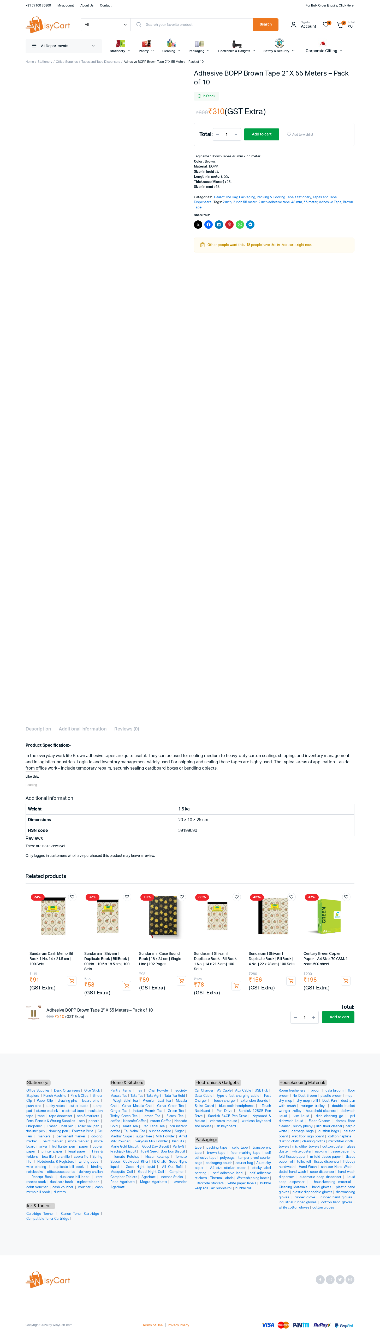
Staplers (33, 1096)
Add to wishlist (302, 134)
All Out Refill (172, 1167)
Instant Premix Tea (147, 1111)
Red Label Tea (153, 1126)
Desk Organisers (67, 1090)
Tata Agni (153, 1096)
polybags (227, 1158)
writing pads (89, 1161)
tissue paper (340, 1151)
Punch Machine (55, 1096)
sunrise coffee (160, 1131)
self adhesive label (228, 1173)
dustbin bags (328, 1131)
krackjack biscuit (123, 1151)
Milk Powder (165, 1136)
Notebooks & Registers (55, 1161)
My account (65, 5)
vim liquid (301, 1116)
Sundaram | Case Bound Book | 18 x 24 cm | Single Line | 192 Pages (160, 959)
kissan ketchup (157, 1157)
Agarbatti (148, 1177)
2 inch (227, 202)
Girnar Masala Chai (137, 1106)
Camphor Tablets (123, 1177)
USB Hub (262, 1090)
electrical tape (73, 1111)
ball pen (67, 1126)
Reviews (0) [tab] (126, 729)
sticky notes (56, 1106)
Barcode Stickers (210, 1183)
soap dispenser (322, 1172)
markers (45, 1136)
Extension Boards (254, 1100)
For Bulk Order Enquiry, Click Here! (330, 5)
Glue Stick (92, 1090)
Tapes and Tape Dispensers (100, 61)
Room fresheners (293, 1090)
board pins (91, 1100)
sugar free (144, 1136)
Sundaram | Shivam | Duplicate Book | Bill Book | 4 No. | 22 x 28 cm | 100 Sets (271, 959)
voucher (85, 1187)
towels (284, 1146)
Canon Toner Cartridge (80, 1214)
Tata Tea (136, 1096)
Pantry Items (120, 1090)
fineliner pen (36, 1131)
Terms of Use (152, 1325)
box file (48, 1157)
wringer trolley (313, 1106)
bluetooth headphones (236, 1106)
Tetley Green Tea (124, 1116)
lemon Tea (152, 1116)
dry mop (285, 1100)
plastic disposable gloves (312, 1192)
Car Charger (204, 1090)
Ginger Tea (118, 1111)
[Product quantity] (226, 134)
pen (82, 1121)
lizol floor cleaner (329, 1126)
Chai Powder (159, 1090)
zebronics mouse (223, 1121)
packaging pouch (219, 1163)
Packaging (247, 197)
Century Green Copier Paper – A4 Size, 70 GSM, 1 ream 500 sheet (326, 959)
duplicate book (62, 1182)
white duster (302, 1151)
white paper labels (242, 1183)
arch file (64, 1157)
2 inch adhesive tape (274, 202)
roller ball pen (89, 1126)
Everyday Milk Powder (150, 1141)
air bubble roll (221, 1188)
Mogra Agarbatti (153, 1182)
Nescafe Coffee (135, 1121)
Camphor (176, 1172)
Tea (139, 1090)
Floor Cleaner (319, 1121)
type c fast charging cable (238, 1096)
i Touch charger (224, 1100)
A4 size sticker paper (228, 1168)
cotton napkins (340, 1136)
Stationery (45, 61)
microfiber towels (305, 1146)
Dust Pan (329, 1100)
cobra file (81, 1157)
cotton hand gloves (336, 1202)
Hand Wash (308, 1167)
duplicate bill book (69, 1167)
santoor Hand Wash (336, 1167)
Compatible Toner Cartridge (47, 1219)
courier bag (244, 1163)
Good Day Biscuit (155, 1146)
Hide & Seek (148, 1151)
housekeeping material (332, 1182)
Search (266, 24)
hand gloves (321, 1187)
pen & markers (88, 1116)
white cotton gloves (294, 1207)
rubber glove (305, 1197)
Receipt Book (43, 1177)
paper (84, 1146)
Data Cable (203, 1096)
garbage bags (303, 1131)
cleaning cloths (313, 1141)
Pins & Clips (79, 1096)
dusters (60, 1192)
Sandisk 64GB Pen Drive (227, 1116)
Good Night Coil (151, 1172)
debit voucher (37, 1187)
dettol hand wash (292, 1172)
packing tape (216, 1147)
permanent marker (72, 1136)
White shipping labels (253, 1178)
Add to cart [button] (71, 981)
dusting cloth (289, 1141)
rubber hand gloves (336, 1197)
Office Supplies (67, 61)
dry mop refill (307, 1100)
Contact (105, 5)
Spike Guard (204, 1106)
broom (316, 1090)
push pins (34, 1106)
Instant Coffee (160, 1121)
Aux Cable (243, 1090)
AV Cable (224, 1090)
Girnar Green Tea (170, 1106)
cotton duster (333, 1146)
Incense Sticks (172, 1177)
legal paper (77, 1151)
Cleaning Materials (293, 1187)
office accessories (61, 1172)
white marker (79, 1141)
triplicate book (88, 1182)
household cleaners (321, 1111)
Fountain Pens (83, 1131)
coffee (115, 1121)
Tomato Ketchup (127, 1157)
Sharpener (34, 1126)
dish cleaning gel (329, 1116)
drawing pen (59, 1131)
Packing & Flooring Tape (275, 197)
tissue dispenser (327, 1161)
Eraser (52, 1126)
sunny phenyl (303, 1126)
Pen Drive (224, 1111)
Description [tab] (38, 729)
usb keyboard (225, 1126)
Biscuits (178, 1141)
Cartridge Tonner (40, 1214)
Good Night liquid (140, 1167)
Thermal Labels (222, 1178)
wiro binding (37, 1167)
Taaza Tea (130, 1126)
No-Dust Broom (305, 1096)
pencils (94, 1121)
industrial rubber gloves (298, 1202)
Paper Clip (45, 1100)
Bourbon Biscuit (173, 1151)
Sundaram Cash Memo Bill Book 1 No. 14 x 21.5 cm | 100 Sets (51, 959)
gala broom (334, 1090)
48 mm (296, 202)
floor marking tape (245, 1153)
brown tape (216, 1153)
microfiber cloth (340, 1141)
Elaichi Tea (175, 1116)
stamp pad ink (47, 1111)
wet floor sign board (308, 1136)
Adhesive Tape (330, 202)
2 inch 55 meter (245, 202)
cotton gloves (323, 1207)
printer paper (52, 1151)
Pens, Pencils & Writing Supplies (51, 1121)
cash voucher (63, 1187)
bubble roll (243, 1188)
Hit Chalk (159, 1161)
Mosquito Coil (121, 1172)
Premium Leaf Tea (157, 1100)
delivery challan (91, 1172)
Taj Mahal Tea (134, 1131)
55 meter (310, 202)
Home (30, 61)
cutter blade (79, 1106)
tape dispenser (61, 1116)
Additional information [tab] (82, 729)
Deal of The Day (226, 197)
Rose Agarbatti (122, 1182)
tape (41, 1116)
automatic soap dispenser (320, 1177)
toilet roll (304, 1161)
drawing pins (68, 1100)
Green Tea (176, 1111)
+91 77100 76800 (38, 5)
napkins (321, 1151)
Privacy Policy (178, 1325)
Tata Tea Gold (174, 1096)
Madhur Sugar (121, 1136)
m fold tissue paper (325, 1157)
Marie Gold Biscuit (124, 1146)
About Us (86, 5)
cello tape (240, 1147)
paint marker (53, 1141)
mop (349, 1096)
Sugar (179, 1131)
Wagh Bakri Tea (125, 1100)
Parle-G (178, 1146)
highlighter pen (64, 1146)
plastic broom (331, 1096)
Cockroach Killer (136, 1161)
